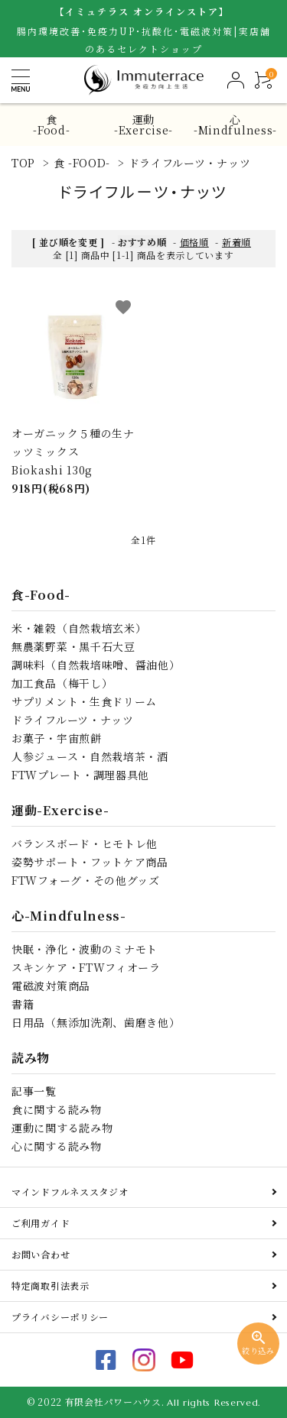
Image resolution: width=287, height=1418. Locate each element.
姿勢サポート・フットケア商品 (89, 861)
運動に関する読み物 (62, 1127)
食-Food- (51, 124)
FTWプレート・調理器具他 (80, 774)
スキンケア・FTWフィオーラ (86, 967)
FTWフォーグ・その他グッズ (85, 880)
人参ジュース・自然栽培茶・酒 (89, 756)
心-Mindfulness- (235, 124)
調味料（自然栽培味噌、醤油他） (96, 664)
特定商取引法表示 (50, 1285)
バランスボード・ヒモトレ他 (84, 843)
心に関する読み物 (56, 1146)
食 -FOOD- (82, 162)
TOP (23, 162)
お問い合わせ (40, 1254)
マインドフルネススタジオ (69, 1191)
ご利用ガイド (40, 1222)
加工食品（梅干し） (62, 683)
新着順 (236, 241)
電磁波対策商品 (50, 985)
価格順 (194, 241)
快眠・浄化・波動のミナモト (84, 949)
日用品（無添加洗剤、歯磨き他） (96, 1022)
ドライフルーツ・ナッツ (190, 162)
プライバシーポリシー (60, 1316)
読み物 (30, 1058)
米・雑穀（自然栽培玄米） (78, 628)
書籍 (22, 1004)
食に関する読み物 (56, 1109)
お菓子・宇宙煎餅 (56, 738)
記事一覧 (34, 1091)
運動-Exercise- (143, 124)
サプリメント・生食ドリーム (84, 701)
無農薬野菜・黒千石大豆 (73, 646)
